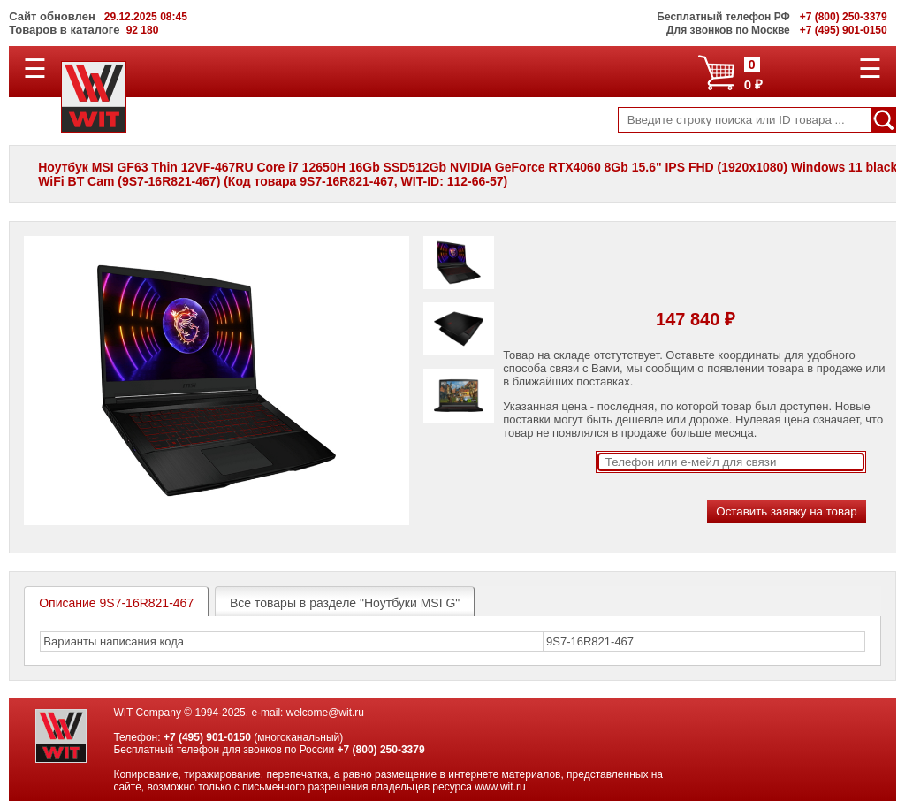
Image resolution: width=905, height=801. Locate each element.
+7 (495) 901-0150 (207, 737)
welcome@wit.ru (325, 712)
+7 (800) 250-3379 (381, 750)
